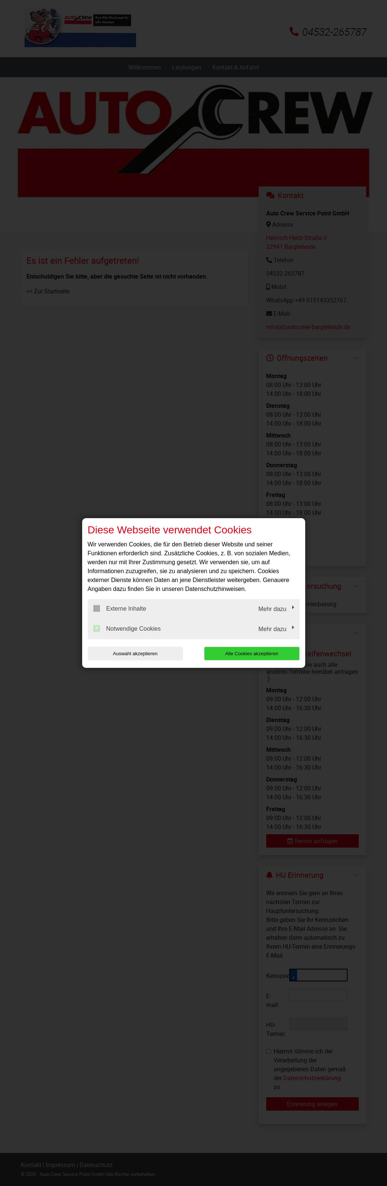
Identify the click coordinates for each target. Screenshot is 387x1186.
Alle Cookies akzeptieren (251, 653)
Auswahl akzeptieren (135, 653)
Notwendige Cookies (127, 628)
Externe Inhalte (119, 608)
